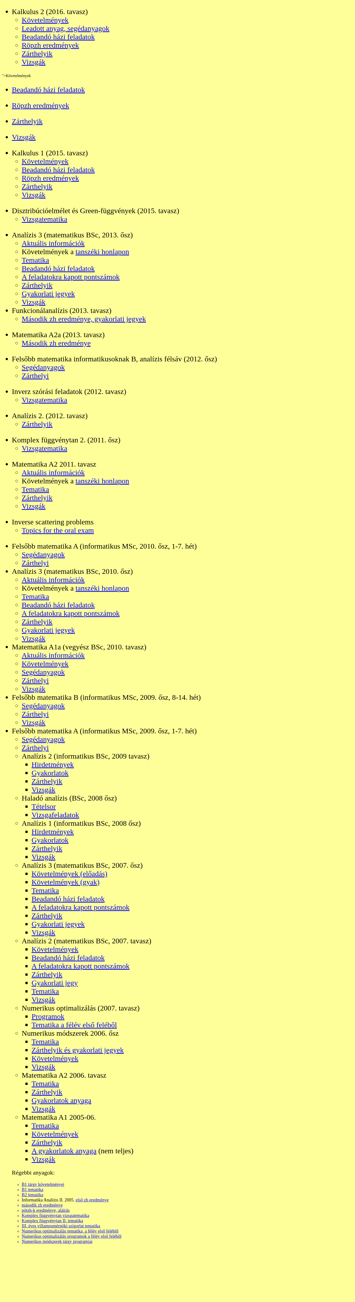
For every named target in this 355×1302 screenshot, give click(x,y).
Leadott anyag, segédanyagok (65, 28)
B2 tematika (32, 1194)
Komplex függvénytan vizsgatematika (55, 1215)
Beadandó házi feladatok (58, 37)
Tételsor (44, 806)
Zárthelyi (35, 376)
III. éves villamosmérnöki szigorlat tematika (61, 1225)
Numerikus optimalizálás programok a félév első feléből (72, 1236)
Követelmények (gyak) (66, 882)
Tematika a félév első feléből (74, 1025)
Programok (48, 1016)
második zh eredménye (42, 1205)
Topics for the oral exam (58, 530)
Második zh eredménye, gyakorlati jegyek (84, 319)
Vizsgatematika (44, 219)
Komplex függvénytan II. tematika (52, 1220)
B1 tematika (32, 1189)
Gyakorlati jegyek (48, 293)
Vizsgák (34, 62)
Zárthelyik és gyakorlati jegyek (78, 1050)
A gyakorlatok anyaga (64, 1151)
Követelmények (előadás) (69, 873)
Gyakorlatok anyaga (61, 1100)
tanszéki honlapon (102, 252)
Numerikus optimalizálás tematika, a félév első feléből (70, 1231)
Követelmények (45, 20)
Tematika (35, 260)
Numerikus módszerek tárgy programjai (57, 1241)
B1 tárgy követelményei (43, 1184)
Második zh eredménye (56, 343)
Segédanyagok (43, 367)
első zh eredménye (92, 1200)
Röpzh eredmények (50, 45)
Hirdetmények (53, 764)
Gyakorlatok (50, 773)
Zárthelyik (37, 53)
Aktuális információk (53, 243)
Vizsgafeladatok (55, 815)
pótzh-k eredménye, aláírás (46, 1210)
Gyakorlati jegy (55, 983)
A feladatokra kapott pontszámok (71, 277)
